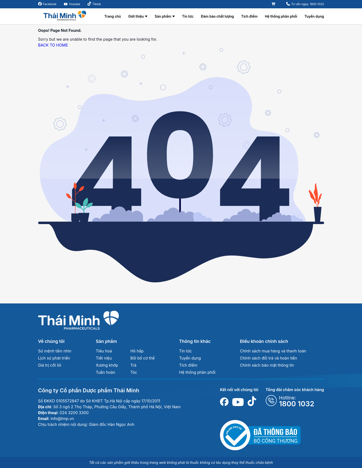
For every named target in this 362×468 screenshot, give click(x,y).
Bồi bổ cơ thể (142, 358)
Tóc (133, 372)
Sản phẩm (163, 16)
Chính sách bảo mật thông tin (267, 365)
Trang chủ (112, 16)
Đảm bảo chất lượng (217, 16)
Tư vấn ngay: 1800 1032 (307, 4)
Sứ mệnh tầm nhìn (55, 350)
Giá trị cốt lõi (49, 365)
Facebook (50, 4)
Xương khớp (107, 365)
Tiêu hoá (104, 350)
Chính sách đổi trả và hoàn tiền (268, 358)
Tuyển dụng (314, 16)
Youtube (74, 4)
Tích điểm (249, 16)
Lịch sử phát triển (54, 358)
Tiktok (96, 4)
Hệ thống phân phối (281, 16)
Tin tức (188, 16)
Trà (133, 365)
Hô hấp (136, 350)
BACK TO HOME (53, 45)
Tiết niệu (104, 358)
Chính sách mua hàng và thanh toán (273, 350)
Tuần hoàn (105, 372)
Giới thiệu (136, 16)
